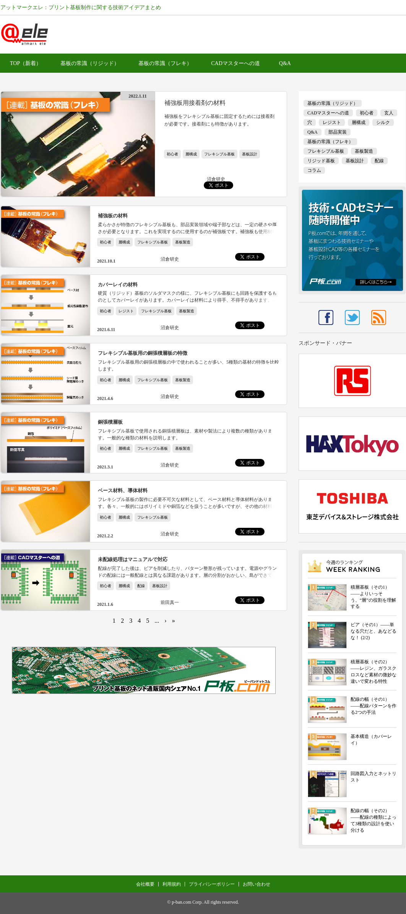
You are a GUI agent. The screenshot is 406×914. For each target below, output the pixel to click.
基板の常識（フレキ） (165, 63)
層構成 (191, 154)
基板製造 (182, 242)
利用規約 (171, 884)
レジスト (126, 311)
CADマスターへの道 (235, 63)
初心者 (172, 154)
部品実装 (337, 132)
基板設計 (249, 154)
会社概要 (145, 884)
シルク (383, 122)
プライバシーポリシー (212, 884)
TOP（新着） (25, 63)
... (156, 620)
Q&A (285, 63)
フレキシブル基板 (219, 154)
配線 (141, 586)
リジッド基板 (321, 160)
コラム (314, 170)
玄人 (388, 113)
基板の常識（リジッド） (89, 63)
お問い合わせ (256, 884)
